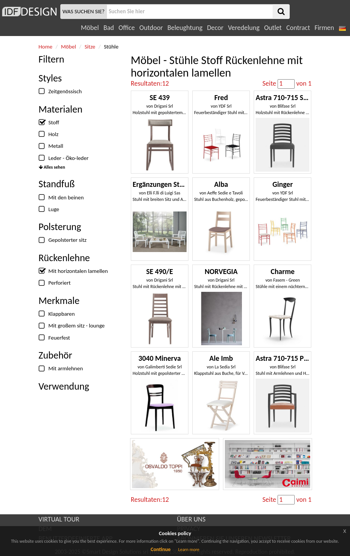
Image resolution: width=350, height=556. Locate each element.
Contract (298, 27)
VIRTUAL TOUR (59, 519)
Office (127, 27)
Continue (161, 549)
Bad (109, 27)
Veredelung (243, 27)
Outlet (272, 27)
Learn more (188, 549)
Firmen (324, 27)
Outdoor (151, 27)
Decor (215, 27)
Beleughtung (184, 27)
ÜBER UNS (191, 519)
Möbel (90, 27)
